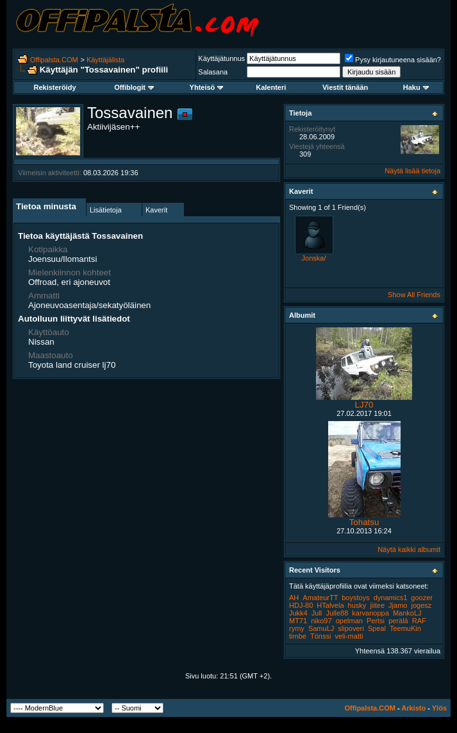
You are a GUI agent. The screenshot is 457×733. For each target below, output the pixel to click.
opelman (349, 621)
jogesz (421, 605)
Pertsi (376, 621)
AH (294, 597)
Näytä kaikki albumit (409, 549)
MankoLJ (407, 613)
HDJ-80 (301, 605)
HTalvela (330, 605)
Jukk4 (298, 613)
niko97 (321, 621)
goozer (422, 597)
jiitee (377, 605)
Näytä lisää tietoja (412, 171)
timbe (297, 636)
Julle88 (337, 613)
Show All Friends (414, 294)
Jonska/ (314, 258)
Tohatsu (364, 522)
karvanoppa (370, 613)
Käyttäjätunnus (221, 58)
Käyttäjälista (105, 60)
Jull (317, 613)
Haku (416, 87)
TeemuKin (405, 628)
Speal (377, 628)
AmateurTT (320, 597)
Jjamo (397, 605)
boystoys (355, 597)
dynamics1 (391, 597)
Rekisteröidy (54, 87)
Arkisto (413, 708)
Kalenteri (271, 87)
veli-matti (349, 636)
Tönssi (320, 636)
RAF (419, 621)
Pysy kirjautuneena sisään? (393, 60)
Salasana (213, 72)
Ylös (439, 708)
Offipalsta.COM (54, 60)
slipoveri (350, 628)
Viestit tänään (345, 87)
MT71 (298, 621)
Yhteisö (207, 87)
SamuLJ (321, 628)
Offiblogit (134, 87)
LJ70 (364, 405)
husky (357, 605)
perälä (398, 621)
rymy (296, 628)
